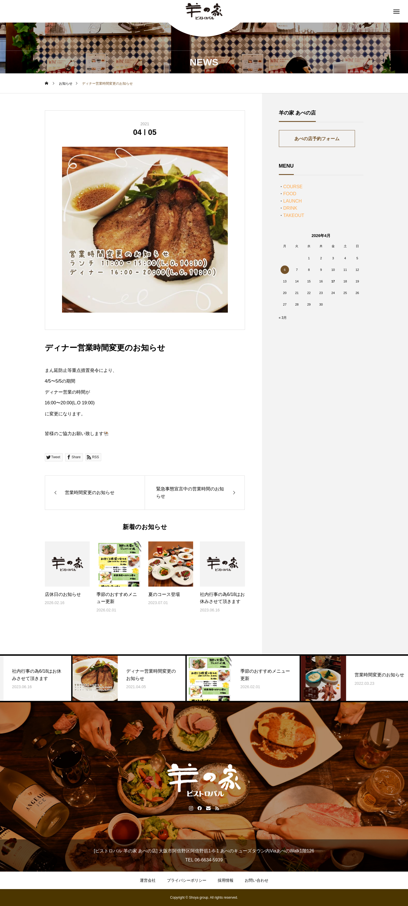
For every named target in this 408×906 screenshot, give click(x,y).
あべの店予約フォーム (316, 138)
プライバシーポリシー (186, 880)
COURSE (293, 186)
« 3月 (283, 318)
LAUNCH (292, 201)
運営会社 (148, 880)
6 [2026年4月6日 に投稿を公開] (285, 269)
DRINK (290, 208)
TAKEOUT (293, 215)
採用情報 (225, 880)
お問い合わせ (256, 880)
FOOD (289, 193)
